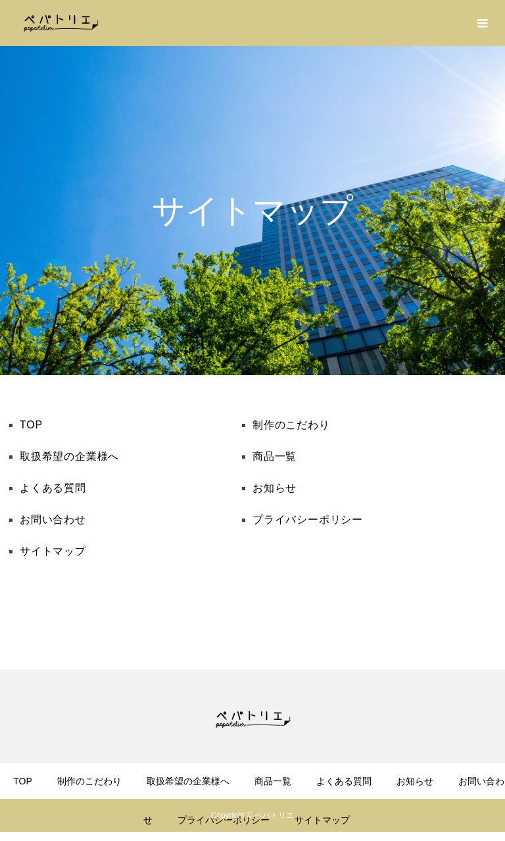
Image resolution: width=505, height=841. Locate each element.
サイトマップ (53, 551)
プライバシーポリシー (307, 519)
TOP (31, 424)
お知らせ (274, 488)
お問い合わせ (53, 519)
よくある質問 (53, 488)
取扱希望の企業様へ (69, 456)
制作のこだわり (291, 424)
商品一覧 (274, 456)
